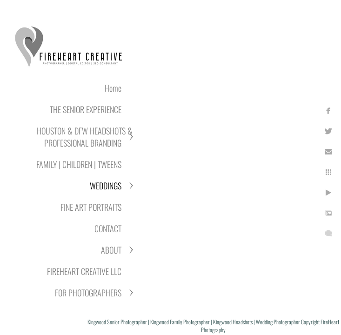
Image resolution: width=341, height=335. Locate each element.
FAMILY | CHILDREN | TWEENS (78, 164)
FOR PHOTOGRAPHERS (88, 293)
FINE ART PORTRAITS (90, 207)
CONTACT (107, 228)
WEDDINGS (105, 186)
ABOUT (111, 250)
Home (113, 88)
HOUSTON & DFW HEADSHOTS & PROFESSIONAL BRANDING (85, 137)
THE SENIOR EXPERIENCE (85, 109)
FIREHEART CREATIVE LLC (84, 271)
